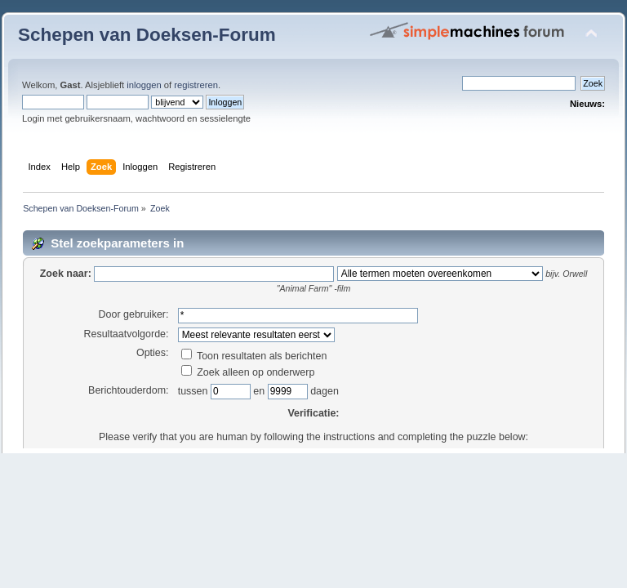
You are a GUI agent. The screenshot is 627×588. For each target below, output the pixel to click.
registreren (196, 85)
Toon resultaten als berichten (254, 356)
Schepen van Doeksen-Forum (147, 34)
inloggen (144, 85)
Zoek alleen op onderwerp (248, 372)
